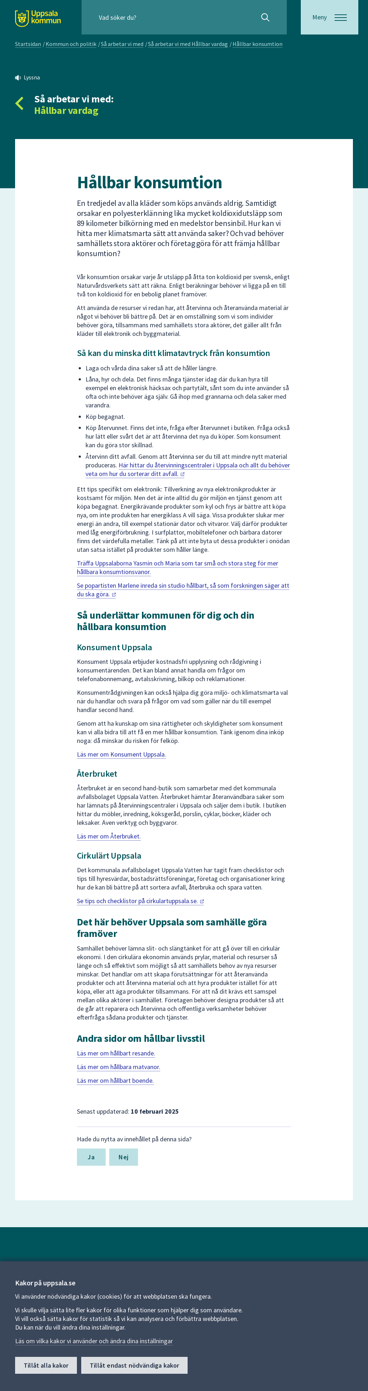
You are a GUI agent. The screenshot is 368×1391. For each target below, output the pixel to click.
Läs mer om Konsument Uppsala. (121, 754)
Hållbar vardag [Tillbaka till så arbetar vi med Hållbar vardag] (66, 110)
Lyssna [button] (32, 77)
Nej (123, 1157)
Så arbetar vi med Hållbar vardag (188, 43)
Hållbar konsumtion (257, 43)
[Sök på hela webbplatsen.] (145, 17)
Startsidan (28, 43)
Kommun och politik (71, 43)
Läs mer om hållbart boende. (115, 1080)
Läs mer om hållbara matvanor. (118, 1067)
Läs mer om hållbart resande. (116, 1053)
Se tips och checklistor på (140, 901)
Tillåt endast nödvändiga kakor (134, 1365)
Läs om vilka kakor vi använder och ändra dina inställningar (94, 1341)
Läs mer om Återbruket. (109, 836)
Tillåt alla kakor (46, 1365)
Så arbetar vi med (122, 43)
